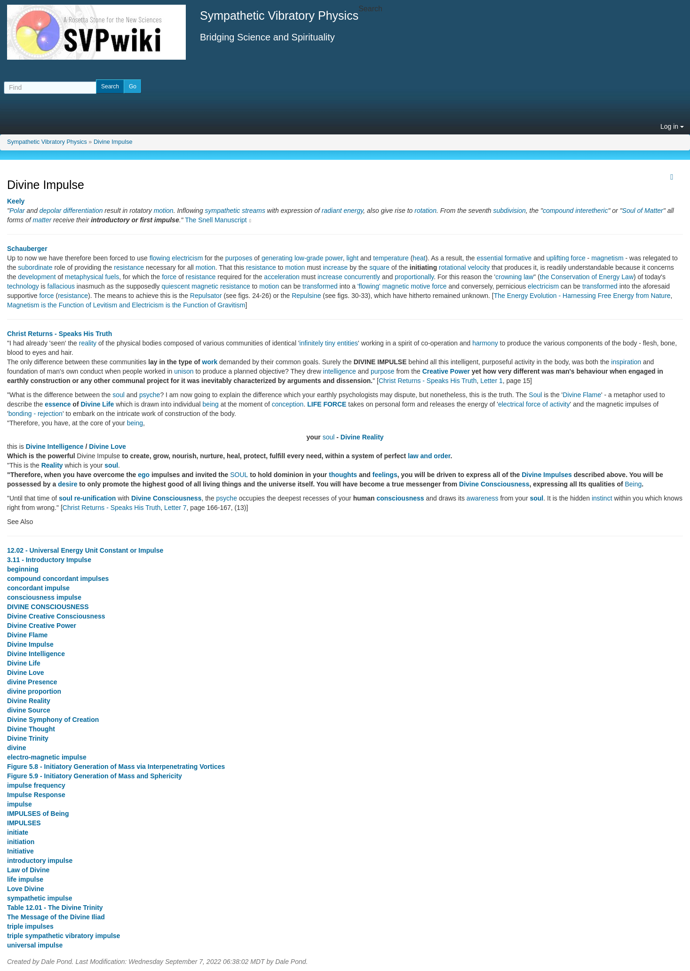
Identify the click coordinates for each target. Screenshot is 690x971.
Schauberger (27, 248)
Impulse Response (36, 795)
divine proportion (34, 691)
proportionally (414, 277)
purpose (383, 371)
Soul (535, 395)
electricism (187, 258)
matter (41, 220)
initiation (20, 842)
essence (58, 404)
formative (518, 258)
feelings (385, 474)
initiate (17, 832)
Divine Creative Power (41, 625)
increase (335, 267)
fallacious (61, 286)
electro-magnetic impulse (47, 757)
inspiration (626, 362)
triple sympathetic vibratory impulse (63, 936)
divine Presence (32, 682)
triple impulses (30, 926)
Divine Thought (31, 729)
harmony (485, 343)
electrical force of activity (534, 404)
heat (418, 258)
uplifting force (565, 258)
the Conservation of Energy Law (587, 277)
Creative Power (446, 371)
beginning (23, 569)
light (352, 258)
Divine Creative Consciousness (56, 616)
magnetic (204, 286)
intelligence (339, 371)
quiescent (175, 286)
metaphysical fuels (92, 277)
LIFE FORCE (326, 404)
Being (633, 484)
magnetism (607, 258)
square (379, 267)
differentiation (83, 210)
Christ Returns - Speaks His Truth (59, 333)
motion (164, 210)
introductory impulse (39, 860)
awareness (483, 498)
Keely (15, 201)
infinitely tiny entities (329, 343)
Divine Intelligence (55, 446)
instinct (602, 498)
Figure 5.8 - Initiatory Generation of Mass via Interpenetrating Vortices (116, 766)
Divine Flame (582, 395)
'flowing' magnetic (383, 286)
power (333, 258)
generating (277, 258)
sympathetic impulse (39, 898)
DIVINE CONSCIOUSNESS (47, 607)
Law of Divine (28, 870)
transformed (320, 286)
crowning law (514, 277)
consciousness (400, 498)
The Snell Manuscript (216, 220)
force (169, 277)
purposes (239, 258)
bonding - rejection (35, 413)
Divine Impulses (547, 474)
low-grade (308, 258)
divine (16, 748)
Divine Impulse (113, 142)
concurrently (362, 277)
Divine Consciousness (494, 484)
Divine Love (107, 446)
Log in (672, 126)
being (211, 404)
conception (288, 404)
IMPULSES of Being (38, 813)
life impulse (25, 879)
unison (183, 371)
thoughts (343, 474)
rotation (425, 210)
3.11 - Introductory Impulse (49, 560)
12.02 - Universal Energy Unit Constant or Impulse (85, 550)
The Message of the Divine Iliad (56, 917)
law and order (429, 456)
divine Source (28, 710)
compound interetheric (575, 210)
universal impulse (35, 945)
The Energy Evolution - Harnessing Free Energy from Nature (582, 295)
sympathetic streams (235, 210)
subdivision (509, 210)
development (37, 277)
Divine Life (97, 404)
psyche (149, 395)
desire (67, 484)
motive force (428, 286)
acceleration (282, 277)
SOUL (239, 474)
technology (23, 286)
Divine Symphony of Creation (53, 719)
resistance (129, 267)
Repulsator (206, 295)
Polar (17, 210)
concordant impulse (38, 588)
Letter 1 (491, 380)
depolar (51, 210)
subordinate (35, 267)
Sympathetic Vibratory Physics (47, 142)
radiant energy (342, 210)
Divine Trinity (27, 738)
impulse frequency (36, 785)
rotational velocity (464, 267)
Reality (52, 465)
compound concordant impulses (58, 578)
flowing (160, 258)
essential (490, 258)
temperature (390, 258)
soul (118, 395)
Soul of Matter (642, 210)
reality (87, 343)
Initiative (20, 851)
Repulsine (306, 295)
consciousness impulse (44, 597)
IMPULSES (24, 823)
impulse (19, 804)
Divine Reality (362, 437)
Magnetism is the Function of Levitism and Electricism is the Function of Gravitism (126, 305)
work (210, 362)
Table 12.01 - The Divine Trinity (55, 907)
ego (144, 474)
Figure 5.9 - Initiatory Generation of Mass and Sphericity (94, 776)
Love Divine (25, 889)
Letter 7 (175, 507)
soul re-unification (87, 498)
